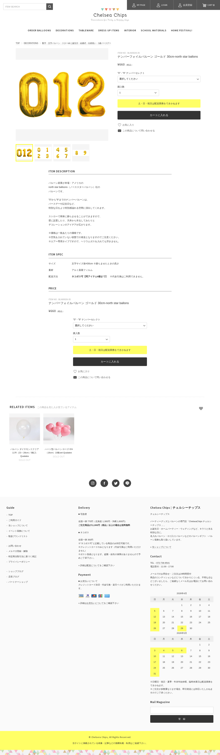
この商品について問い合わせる (138, 130)
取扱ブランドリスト (18, 535)
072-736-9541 (163, 562)
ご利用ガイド (14, 519)
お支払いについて (95, 602)
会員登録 (185, 5)
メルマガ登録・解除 (18, 550)
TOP (18, 43)
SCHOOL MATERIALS (153, 30)
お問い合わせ (14, 545)
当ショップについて (18, 525)
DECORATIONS (65, 30)
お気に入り (128, 124)
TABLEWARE (86, 30)
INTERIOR (130, 30)
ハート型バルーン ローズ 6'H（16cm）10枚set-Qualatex (59, 450)
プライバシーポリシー (19, 561)
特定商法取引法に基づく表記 (22, 556)
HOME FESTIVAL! (181, 30)
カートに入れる (159, 114)
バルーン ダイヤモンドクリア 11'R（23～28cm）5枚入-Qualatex (24, 452)
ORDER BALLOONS (39, 30)
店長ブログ (13, 576)
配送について (93, 564)
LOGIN (161, 5)
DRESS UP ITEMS (109, 30)
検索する (49, 6)
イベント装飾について (19, 530)
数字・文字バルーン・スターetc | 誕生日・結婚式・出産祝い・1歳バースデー (76, 43)
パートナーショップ (18, 581)
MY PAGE (138, 5)
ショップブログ (15, 571)
